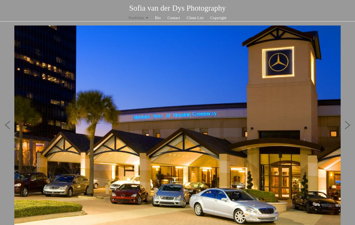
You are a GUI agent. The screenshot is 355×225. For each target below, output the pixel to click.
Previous (7, 125)
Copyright (218, 18)
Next (347, 125)
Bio (158, 18)
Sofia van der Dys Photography (177, 8)
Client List (195, 18)
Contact (174, 18)
